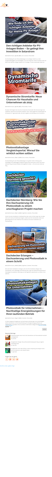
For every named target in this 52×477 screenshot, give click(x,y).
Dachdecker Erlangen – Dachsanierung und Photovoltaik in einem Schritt (26, 258)
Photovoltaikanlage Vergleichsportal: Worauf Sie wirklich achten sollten (22, 150)
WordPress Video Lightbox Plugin (7, 366)
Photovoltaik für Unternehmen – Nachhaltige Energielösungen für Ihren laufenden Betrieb (25, 311)
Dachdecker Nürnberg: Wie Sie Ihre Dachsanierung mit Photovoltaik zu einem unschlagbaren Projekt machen (24, 204)
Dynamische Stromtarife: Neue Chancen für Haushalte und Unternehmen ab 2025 (24, 99)
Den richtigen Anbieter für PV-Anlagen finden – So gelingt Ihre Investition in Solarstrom (25, 48)
